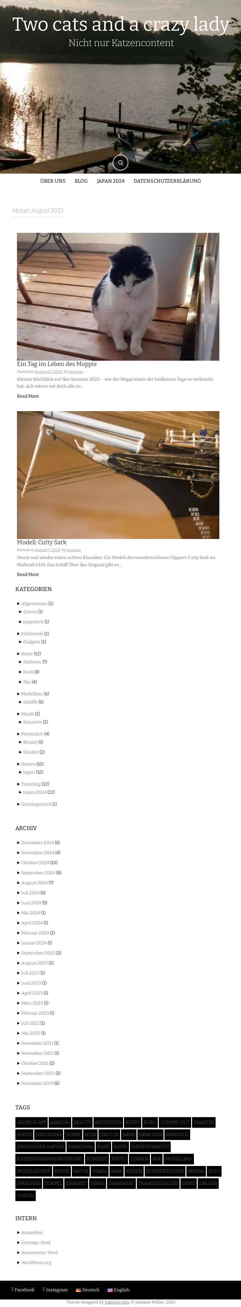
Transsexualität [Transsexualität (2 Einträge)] (158, 1183)
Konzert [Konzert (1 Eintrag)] (97, 1159)
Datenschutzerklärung (167, 181)
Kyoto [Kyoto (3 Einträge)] (118, 1159)
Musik (27, 714)
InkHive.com (117, 1302)
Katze (27, 653)
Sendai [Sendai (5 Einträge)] (196, 1171)
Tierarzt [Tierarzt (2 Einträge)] (76, 1183)
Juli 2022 (30, 1023)
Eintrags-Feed (36, 1242)
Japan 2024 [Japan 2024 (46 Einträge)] (150, 1134)
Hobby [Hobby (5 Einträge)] (73, 1134)
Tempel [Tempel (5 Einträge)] (53, 1183)
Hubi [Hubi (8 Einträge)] (90, 1134)
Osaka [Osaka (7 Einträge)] (99, 1171)
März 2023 (32, 1003)
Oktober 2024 (35, 862)
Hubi (28, 672)
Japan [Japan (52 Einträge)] (129, 1134)
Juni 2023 (31, 983)
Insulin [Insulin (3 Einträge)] (109, 1134)
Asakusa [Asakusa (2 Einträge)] (60, 1122)
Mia (27, 682)
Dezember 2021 (37, 1043)
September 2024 (38, 873)
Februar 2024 (35, 933)
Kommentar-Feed (39, 1252)
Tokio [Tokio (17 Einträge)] (97, 1183)
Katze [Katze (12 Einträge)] (120, 1146)
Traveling (31, 784)
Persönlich (32, 734)
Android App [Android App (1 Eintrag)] (31, 1122)
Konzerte (32, 722)
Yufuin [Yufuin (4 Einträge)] (25, 1195)
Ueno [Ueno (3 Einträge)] (188, 1183)
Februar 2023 (35, 1013)
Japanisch (33, 622)
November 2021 (37, 1053)
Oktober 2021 (35, 1063)
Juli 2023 (30, 973)
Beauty (30, 742)
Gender (31, 752)
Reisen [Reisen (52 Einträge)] (134, 1171)
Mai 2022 (30, 1033)
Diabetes (32, 662)
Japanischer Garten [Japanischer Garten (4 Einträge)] (40, 1146)
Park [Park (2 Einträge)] (116, 1171)
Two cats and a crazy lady (121, 24)
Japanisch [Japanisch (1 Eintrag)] (177, 1134)
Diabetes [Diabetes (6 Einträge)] (204, 1122)
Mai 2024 (30, 913)
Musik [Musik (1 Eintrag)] (62, 1171)
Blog (81, 181)
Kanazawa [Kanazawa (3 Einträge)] (80, 1146)
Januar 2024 (34, 943)
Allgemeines (34, 603)
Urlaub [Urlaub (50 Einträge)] (208, 1183)
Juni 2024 (31, 903)
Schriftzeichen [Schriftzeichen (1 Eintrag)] (165, 1171)
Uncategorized (36, 804)
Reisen (28, 764)
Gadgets (31, 642)
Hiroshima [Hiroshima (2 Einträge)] (49, 1134)
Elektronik (32, 633)
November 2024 (37, 852)
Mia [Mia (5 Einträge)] (157, 1159)
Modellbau (32, 694)
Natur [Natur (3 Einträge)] (80, 1171)
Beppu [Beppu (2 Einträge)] (133, 1122)
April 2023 (32, 993)
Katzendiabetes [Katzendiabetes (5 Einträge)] (150, 1146)
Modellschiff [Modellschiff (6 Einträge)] (34, 1171)
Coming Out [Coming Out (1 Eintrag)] (175, 1122)
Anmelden (32, 1232)
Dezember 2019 (37, 1083)
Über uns (53, 181)
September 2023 (38, 953)
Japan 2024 (111, 181)
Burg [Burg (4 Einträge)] (150, 1122)
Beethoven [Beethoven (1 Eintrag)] (108, 1122)
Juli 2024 (30, 893)
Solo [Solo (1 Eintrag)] (214, 1171)
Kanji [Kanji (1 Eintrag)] (103, 1146)
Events (30, 611)
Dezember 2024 (37, 842)
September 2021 (38, 1073)
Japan (29, 772)
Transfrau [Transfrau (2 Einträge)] (121, 1183)
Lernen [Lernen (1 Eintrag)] (139, 1159)
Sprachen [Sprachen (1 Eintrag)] (28, 1183)
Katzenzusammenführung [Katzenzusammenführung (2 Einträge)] (50, 1159)
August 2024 (34, 883)
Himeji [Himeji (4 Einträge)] (24, 1134)
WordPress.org (36, 1262)
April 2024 (32, 923)
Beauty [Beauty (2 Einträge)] (82, 1122)
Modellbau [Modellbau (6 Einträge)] (178, 1159)
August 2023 (34, 963)
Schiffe (30, 702)
